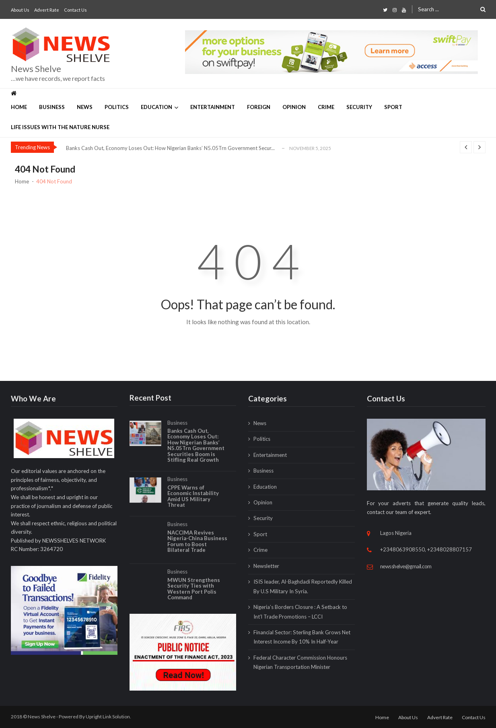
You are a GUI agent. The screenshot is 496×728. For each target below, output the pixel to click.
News (85, 107)
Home (19, 107)
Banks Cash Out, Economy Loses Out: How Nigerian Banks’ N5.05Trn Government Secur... (170, 148)
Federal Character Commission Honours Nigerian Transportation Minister (300, 662)
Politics (117, 107)
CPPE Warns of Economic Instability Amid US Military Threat (193, 503)
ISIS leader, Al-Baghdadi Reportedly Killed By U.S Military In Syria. (302, 586)
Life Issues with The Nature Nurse (60, 127)
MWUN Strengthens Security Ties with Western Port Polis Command (193, 595)
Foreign (258, 107)
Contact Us (75, 9)
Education (156, 107)
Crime (326, 107)
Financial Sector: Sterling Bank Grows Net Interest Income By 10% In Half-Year (301, 637)
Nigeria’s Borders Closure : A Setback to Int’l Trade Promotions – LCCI (300, 611)
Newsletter (266, 566)
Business (52, 107)
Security (359, 107)
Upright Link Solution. (108, 717)
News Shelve (36, 68)
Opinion (294, 107)
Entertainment (212, 107)
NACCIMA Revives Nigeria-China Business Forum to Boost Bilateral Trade (197, 548)
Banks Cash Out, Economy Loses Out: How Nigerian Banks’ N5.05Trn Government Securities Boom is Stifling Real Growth (195, 452)
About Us (20, 9)
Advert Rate (46, 9)
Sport (393, 107)
